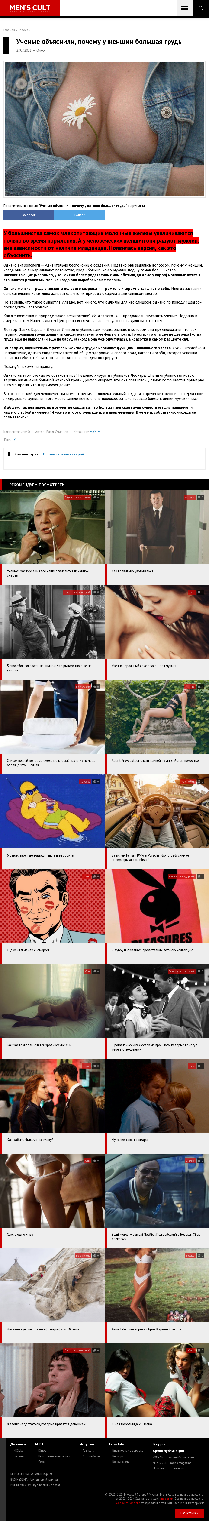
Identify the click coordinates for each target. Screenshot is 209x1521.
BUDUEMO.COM (35, 1485)
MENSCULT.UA (31, 1474)
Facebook (29, 215)
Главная (9, 30)
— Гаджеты (87, 1451)
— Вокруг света (119, 1462)
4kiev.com (169, 1468)
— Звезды (17, 1456)
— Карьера (116, 1456)
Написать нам (189, 1513)
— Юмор (40, 1451)
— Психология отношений (52, 1456)
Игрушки (87, 1444)
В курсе (159, 1444)
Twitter (79, 215)
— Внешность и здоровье (126, 1451)
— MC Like (16, 1451)
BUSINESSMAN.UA (34, 1479)
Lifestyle (116, 1444)
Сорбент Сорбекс (128, 1503)
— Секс (40, 1462)
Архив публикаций (168, 1450)
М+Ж (39, 1444)
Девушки (18, 1444)
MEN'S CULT (172, 1463)
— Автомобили (90, 1456)
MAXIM (95, 432)
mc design (167, 1499)
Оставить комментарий (63, 454)
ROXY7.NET (173, 1457)
